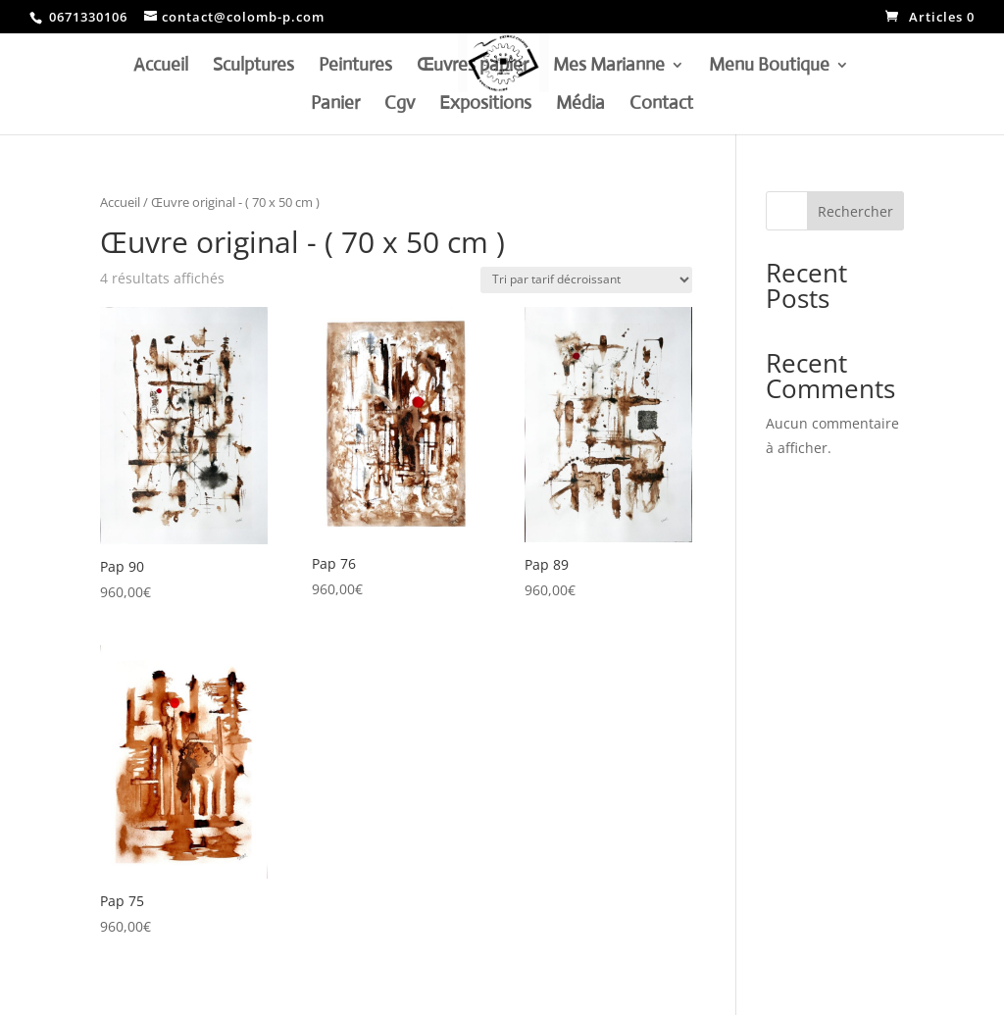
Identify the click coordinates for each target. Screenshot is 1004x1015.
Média (580, 105)
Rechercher (855, 211)
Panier (335, 105)
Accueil (160, 67)
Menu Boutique (769, 67)
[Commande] (586, 280)
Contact (661, 105)
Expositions (485, 105)
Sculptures (253, 67)
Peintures (355, 67)
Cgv (399, 105)
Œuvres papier (472, 67)
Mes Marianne (609, 67)
